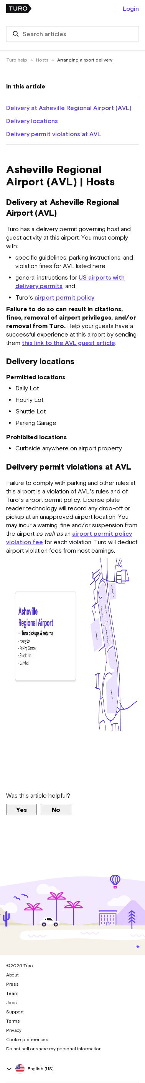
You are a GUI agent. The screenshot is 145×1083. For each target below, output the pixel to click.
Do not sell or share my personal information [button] (54, 1048)
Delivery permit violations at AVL (53, 133)
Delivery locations (32, 120)
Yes (21, 809)
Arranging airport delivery (84, 60)
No (56, 809)
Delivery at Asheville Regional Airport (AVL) (69, 107)
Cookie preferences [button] (27, 1039)
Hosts (42, 60)
